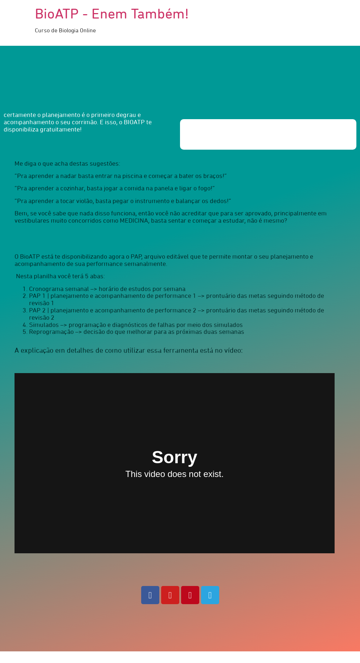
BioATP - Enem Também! (112, 14)
